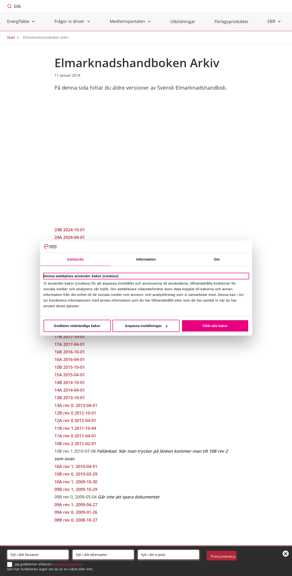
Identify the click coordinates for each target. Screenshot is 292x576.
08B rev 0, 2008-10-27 (75, 520)
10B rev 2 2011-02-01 (75, 443)
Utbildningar (182, 21)
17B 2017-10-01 (69, 336)
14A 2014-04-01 (69, 390)
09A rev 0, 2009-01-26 (75, 512)
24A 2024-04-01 (69, 237)
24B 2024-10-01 (69, 229)
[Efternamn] (103, 554)
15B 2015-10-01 (69, 367)
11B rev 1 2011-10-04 (75, 428)
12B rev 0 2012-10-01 (75, 413)
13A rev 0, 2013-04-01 (75, 405)
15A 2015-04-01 (69, 374)
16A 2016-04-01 (69, 359)
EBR (271, 21)
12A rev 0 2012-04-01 (75, 420)
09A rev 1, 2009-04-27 (75, 504)
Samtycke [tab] (75, 259)
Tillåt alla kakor (215, 326)
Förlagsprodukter (231, 21)
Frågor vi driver (70, 21)
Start (14, 37)
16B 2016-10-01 (69, 352)
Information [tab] (146, 259)
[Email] (168, 554)
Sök (17, 6)
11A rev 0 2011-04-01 (75, 436)
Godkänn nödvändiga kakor (77, 326)
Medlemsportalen (128, 21)
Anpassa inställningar (146, 326)
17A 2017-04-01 (69, 344)
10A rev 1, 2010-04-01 (75, 466)
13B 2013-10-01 (69, 397)
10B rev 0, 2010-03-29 (75, 474)
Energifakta (18, 21)
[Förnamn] (38, 554)
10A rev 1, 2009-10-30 (75, 482)
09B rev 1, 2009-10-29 (75, 489)
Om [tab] (217, 259)
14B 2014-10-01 (69, 382)
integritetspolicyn (68, 564)
